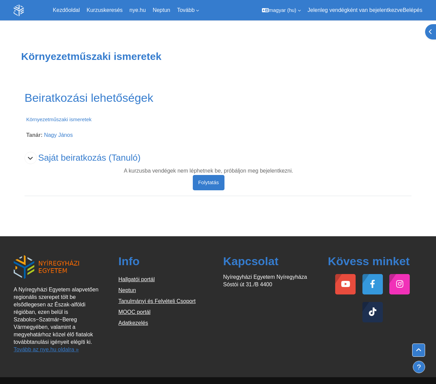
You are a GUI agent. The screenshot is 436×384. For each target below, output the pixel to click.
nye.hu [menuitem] (137, 10)
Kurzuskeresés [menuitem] (105, 10)
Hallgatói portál (137, 279)
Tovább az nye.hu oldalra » (46, 349)
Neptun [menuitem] (161, 10)
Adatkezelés (133, 323)
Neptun (127, 290)
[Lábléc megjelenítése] (419, 367)
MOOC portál (135, 312)
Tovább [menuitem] (186, 10)
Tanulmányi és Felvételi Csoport (157, 301)
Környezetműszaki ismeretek (59, 119)
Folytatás (208, 182)
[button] (281, 10)
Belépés (412, 10)
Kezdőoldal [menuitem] (66, 10)
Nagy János (58, 135)
